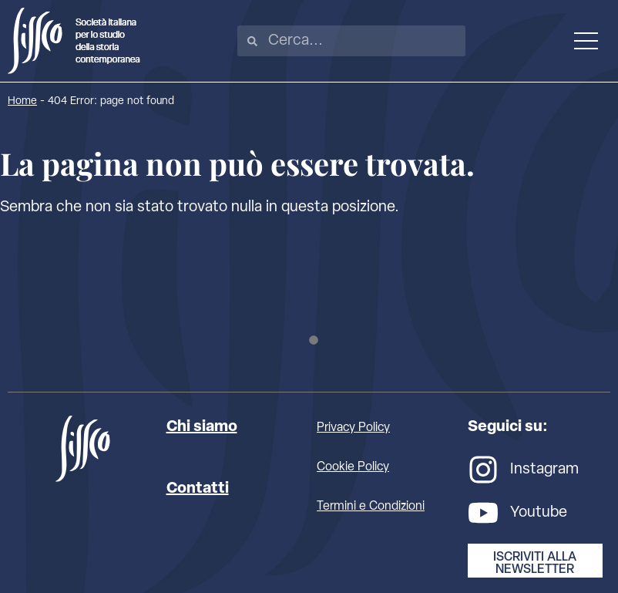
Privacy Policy (353, 428)
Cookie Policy (353, 467)
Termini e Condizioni (371, 506)
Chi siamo (201, 427)
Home (22, 101)
